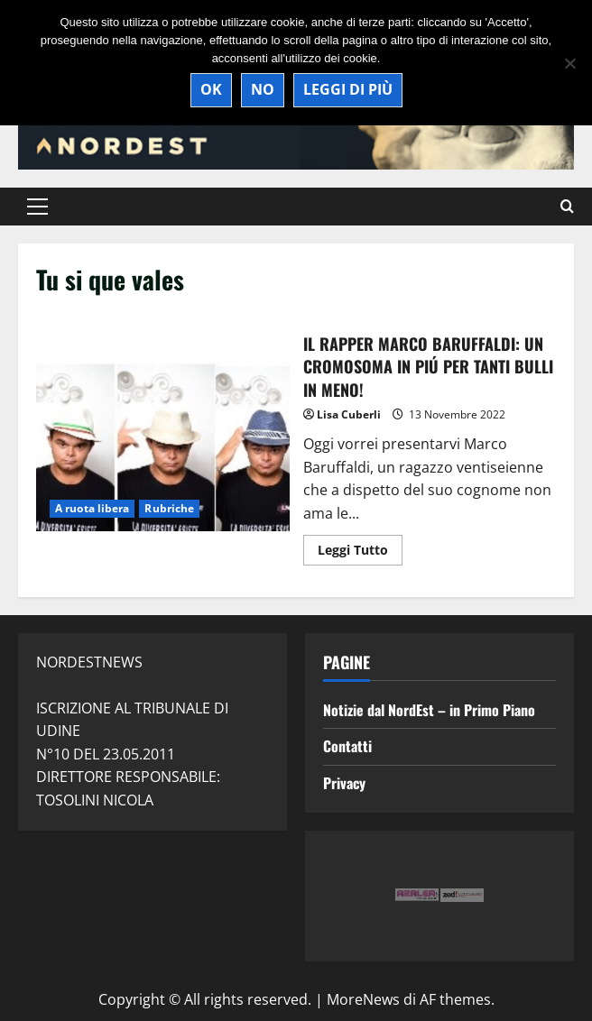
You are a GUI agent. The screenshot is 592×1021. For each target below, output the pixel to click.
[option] (425, 896)
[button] (37, 206)
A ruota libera (92, 508)
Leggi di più (348, 89)
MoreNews (363, 999)
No (262, 89)
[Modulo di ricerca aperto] (567, 206)
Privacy (344, 783)
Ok (211, 89)
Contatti (347, 746)
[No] (569, 63)
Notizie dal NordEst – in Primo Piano (429, 710)
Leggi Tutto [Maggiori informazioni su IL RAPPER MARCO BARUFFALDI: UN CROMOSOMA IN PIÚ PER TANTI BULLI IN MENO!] (360, 553)
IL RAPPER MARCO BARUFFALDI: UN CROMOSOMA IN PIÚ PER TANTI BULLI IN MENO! (163, 447)
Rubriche (169, 508)
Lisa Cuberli (349, 414)
